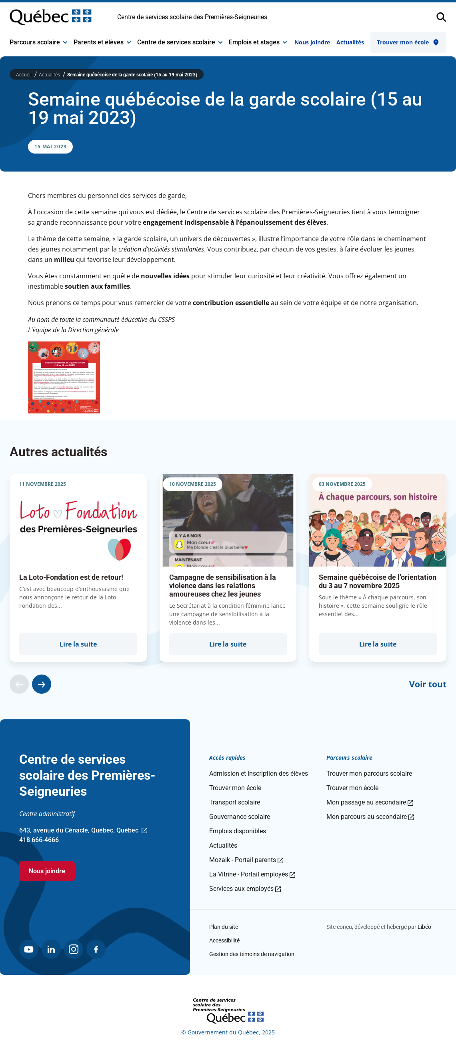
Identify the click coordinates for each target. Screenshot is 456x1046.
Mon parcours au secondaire (370, 816)
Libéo (424, 927)
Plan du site (223, 927)
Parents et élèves (102, 42)
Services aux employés (245, 888)
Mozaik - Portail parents (246, 860)
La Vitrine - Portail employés (252, 874)
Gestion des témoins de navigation (251, 954)
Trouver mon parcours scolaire (369, 773)
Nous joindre (312, 42)
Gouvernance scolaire (239, 816)
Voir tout (427, 684)
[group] (78, 568)
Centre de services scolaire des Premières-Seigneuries (192, 17)
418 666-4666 (39, 840)
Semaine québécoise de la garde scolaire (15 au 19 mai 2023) (132, 75)
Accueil (24, 75)
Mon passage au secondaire (369, 802)
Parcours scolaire (38, 42)
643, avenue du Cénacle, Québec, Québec (83, 830)
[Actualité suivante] (41, 684)
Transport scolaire (234, 802)
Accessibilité (224, 940)
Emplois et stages (258, 42)
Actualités (350, 42)
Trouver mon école (408, 42)
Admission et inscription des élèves (258, 773)
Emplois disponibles (237, 831)
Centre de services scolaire (179, 42)
